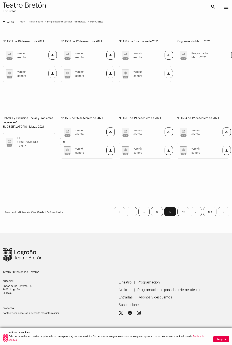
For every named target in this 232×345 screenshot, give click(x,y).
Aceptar (221, 339)
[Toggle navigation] (226, 7)
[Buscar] (213, 7)
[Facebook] (130, 313)
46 (159, 212)
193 (212, 212)
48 (185, 212)
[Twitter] (121, 313)
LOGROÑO (9, 11)
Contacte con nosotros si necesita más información (31, 313)
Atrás (8, 22)
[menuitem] (125, 282)
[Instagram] (139, 313)
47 (172, 212)
